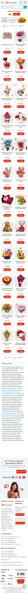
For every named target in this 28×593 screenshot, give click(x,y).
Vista (5, 26)
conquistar (13, 413)
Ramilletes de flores (14, 392)
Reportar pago (20, 514)
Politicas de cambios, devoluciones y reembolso (13, 556)
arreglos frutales (12, 390)
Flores (19, 369)
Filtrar (22, 26)
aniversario (11, 411)
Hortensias (12, 395)
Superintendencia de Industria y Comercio (12, 565)
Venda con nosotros (21, 581)
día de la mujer (14, 415)
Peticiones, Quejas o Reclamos (9, 555)
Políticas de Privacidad (7, 553)
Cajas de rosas (11, 388)
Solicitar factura (20, 523)
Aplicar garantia (5, 559)
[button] (7, 44)
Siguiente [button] (21, 357)
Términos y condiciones (7, 551)
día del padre (10, 417)
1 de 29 (14, 357)
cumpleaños (6, 413)
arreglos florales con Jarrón (10, 393)
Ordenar (14, 26)
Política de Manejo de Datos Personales (11, 562)
